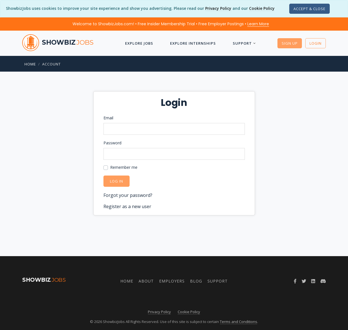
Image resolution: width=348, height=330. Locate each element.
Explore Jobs (139, 43)
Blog (196, 281)
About (146, 281)
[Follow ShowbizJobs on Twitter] (304, 281)
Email (108, 117)
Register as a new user (127, 206)
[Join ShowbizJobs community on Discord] (323, 281)
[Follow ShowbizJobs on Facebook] (295, 281)
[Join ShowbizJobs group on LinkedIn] (313, 281)
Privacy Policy (218, 8)
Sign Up (290, 43)
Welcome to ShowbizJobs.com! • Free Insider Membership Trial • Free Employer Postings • (171, 24)
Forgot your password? (127, 195)
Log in (116, 181)
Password (112, 142)
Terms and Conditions (238, 321)
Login (315, 43)
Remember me (123, 167)
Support (242, 43)
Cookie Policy (262, 8)
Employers (172, 281)
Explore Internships (193, 43)
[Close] (309, 9)
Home (30, 64)
